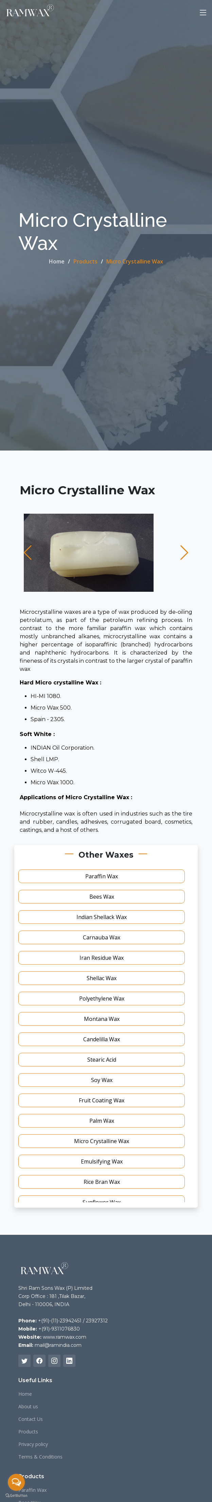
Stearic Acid (101, 1059)
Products (28, 1431)
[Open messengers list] (16, 1482)
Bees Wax (101, 896)
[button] (27, 552)
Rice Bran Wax (102, 1182)
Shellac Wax (102, 978)
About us (28, 1406)
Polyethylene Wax (101, 998)
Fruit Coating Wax (101, 1100)
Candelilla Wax (101, 1039)
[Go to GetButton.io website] (16, 1495)
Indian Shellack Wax (101, 917)
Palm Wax (101, 1120)
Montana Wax (102, 1019)
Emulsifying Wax (102, 1161)
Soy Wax (101, 1080)
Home (57, 261)
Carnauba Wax (101, 937)
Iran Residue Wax (102, 957)
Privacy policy (33, 1444)
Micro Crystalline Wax (101, 1141)
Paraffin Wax (101, 876)
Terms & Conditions (40, 1456)
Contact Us (30, 1419)
